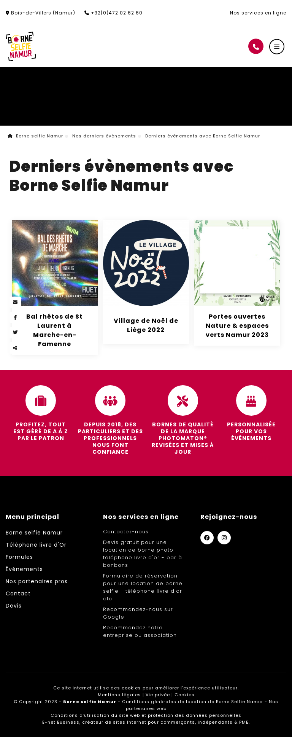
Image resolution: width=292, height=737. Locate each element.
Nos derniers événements (104, 136)
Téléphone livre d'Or (36, 545)
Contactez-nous (126, 531)
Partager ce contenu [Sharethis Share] (15, 348)
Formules (19, 557)
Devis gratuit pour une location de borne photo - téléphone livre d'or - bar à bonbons (142, 554)
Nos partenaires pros (37, 581)
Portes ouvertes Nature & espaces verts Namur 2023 (237, 325)
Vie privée (158, 695)
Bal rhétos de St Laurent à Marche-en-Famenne (54, 330)
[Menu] (276, 46)
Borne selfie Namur (35, 136)
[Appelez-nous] (255, 46)
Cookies (185, 695)
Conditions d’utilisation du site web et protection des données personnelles (146, 715)
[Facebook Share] (15, 317)
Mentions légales (119, 695)
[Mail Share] (15, 302)
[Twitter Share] (15, 332)
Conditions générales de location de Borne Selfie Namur (192, 702)
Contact (18, 593)
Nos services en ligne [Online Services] (258, 13)
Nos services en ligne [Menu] (141, 516)
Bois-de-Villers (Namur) (40, 13)
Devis (14, 605)
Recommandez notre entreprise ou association (140, 631)
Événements (24, 569)
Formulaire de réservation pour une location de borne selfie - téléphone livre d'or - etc (145, 587)
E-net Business (60, 722)
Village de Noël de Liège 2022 (146, 325)
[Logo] (21, 46)
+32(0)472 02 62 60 (113, 13)
